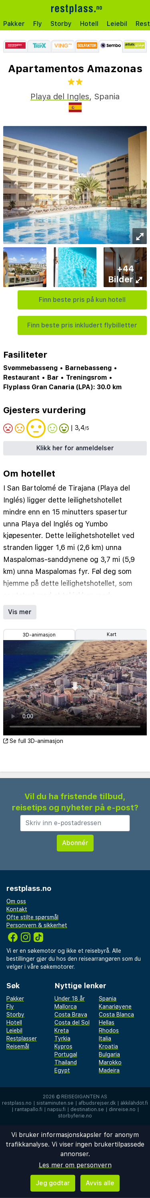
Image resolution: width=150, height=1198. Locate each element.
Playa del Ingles (59, 96)
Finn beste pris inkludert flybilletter (82, 325)
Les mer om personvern (75, 1165)
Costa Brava (70, 1014)
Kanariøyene (115, 1006)
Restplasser (21, 1038)
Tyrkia (62, 1038)
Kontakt (16, 909)
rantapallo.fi (28, 1109)
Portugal (65, 1054)
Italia (105, 1038)
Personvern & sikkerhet (36, 925)
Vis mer (20, 612)
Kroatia (108, 1046)
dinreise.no (122, 1109)
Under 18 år (69, 998)
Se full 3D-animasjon (33, 741)
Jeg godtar (53, 1183)
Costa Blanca (116, 1014)
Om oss (16, 901)
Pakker (14, 24)
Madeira (109, 1070)
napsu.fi (56, 1109)
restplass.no (17, 1103)
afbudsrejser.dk (97, 1103)
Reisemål (17, 1046)
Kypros (63, 1046)
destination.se (87, 1109)
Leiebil (117, 24)
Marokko (110, 1062)
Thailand (65, 1062)
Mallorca (65, 1006)
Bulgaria (109, 1054)
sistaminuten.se (55, 1103)
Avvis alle (100, 1183)
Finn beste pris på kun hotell (82, 299)
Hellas (106, 1022)
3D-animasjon (39, 635)
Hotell (89, 24)
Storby (61, 24)
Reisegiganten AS (84, 1096)
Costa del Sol (72, 1022)
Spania (107, 998)
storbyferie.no (75, 1116)
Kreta (61, 1030)
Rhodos (109, 1030)
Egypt (62, 1070)
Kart (111, 634)
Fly (37, 24)
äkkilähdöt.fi (134, 1103)
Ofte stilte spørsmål (32, 917)
